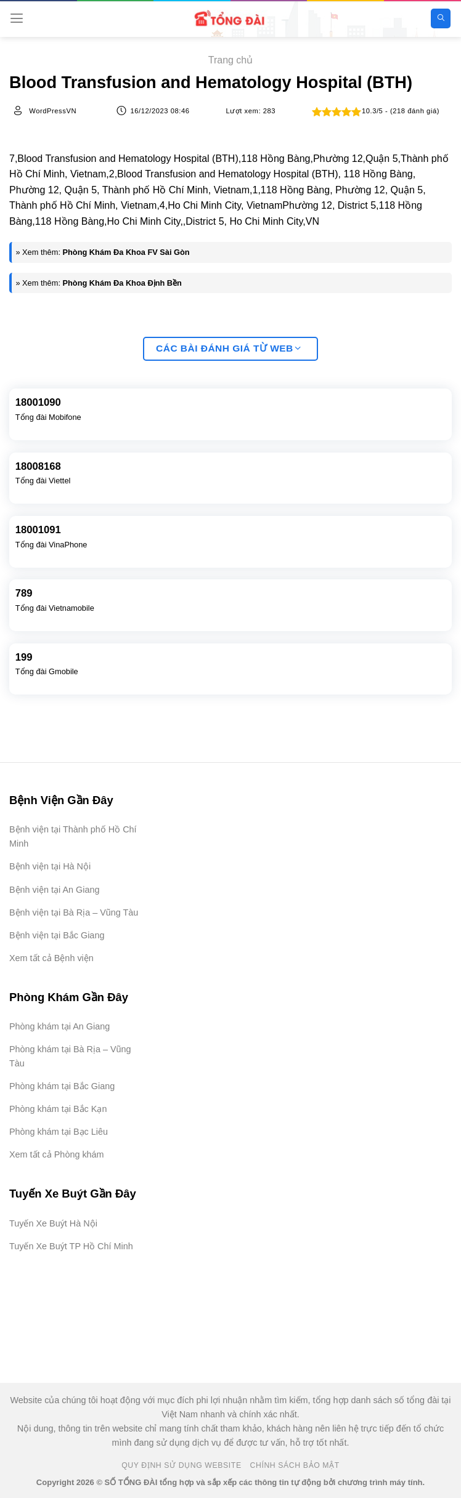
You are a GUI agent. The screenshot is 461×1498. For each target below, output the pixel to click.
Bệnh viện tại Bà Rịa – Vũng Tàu (73, 912)
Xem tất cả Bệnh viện (51, 958)
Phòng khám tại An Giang (59, 1026)
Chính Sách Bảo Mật (295, 1465)
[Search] (441, 19)
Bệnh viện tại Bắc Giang (56, 935)
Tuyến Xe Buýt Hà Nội (53, 1223)
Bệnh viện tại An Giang (54, 890)
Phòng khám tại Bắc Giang (62, 1086)
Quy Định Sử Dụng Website (181, 1465)
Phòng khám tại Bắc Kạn (58, 1109)
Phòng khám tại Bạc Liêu (58, 1132)
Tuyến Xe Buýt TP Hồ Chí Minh (71, 1246)
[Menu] (16, 18)
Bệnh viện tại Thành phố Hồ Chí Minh (73, 836)
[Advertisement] (399, 1436)
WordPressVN (52, 111)
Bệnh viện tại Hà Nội (50, 866)
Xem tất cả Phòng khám (56, 1154)
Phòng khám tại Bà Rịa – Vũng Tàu (70, 1056)
